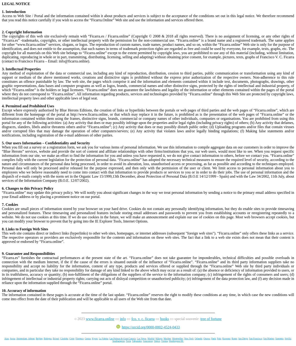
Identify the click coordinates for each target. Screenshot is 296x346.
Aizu (6, 338)
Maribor (167, 338)
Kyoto (95, 338)
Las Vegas (141, 338)
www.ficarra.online (100, 319)
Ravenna (226, 338)
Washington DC (176, 341)
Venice (157, 341)
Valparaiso (137, 341)
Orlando (198, 338)
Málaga (158, 338)
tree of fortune (211, 319)
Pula (219, 338)
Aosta (12, 338)
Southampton (118, 341)
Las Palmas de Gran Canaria (122, 338)
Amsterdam (21, 338)
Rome (234, 338)
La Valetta (103, 338)
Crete (71, 338)
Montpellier (177, 338)
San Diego (243, 338)
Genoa (88, 338)
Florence (79, 338)
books (164, 319)
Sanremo (279, 338)
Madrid (151, 338)
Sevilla (288, 338)
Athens (31, 338)
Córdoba (64, 338)
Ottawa (207, 338)
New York (189, 338)
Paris (213, 338)
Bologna (48, 338)
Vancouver (148, 341)
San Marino (268, 338)
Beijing (39, 338)
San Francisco (255, 338)
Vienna (164, 341)
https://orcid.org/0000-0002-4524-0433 (148, 327)
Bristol (56, 338)
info (123, 319)
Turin (128, 341)
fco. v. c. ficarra (142, 319)
